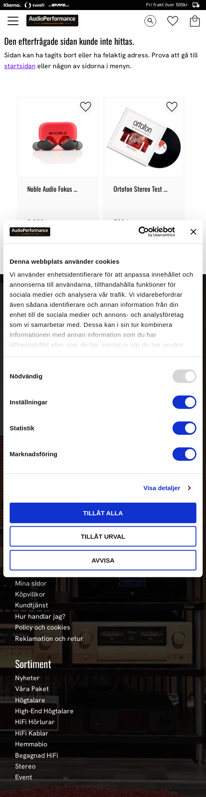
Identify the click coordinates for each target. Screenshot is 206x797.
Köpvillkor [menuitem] (30, 594)
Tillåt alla (103, 512)
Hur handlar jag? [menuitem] (40, 616)
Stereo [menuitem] (25, 766)
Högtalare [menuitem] (30, 700)
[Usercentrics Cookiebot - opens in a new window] (138, 231)
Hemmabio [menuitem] (31, 744)
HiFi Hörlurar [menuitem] (35, 722)
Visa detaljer (161, 487)
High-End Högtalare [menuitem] (44, 711)
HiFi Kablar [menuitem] (32, 733)
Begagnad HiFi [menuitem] (36, 755)
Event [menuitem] (23, 777)
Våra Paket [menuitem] (32, 689)
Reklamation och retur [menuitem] (49, 639)
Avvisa (103, 559)
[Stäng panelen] (193, 232)
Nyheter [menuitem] (27, 678)
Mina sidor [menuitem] (31, 583)
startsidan (20, 66)
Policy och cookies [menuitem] (42, 627)
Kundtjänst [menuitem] (31, 605)
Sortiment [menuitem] (33, 663)
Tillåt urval (103, 536)
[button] (13, 21)
